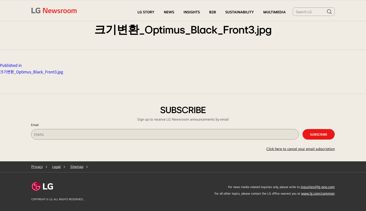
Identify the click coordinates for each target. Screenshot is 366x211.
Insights (191, 12)
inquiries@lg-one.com (318, 186)
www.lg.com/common (318, 193)
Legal (56, 166)
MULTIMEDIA (274, 12)
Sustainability (239, 12)
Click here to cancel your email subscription (300, 149)
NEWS (169, 12)
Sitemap (76, 166)
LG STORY (146, 12)
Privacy (37, 166)
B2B (212, 12)
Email (35, 125)
